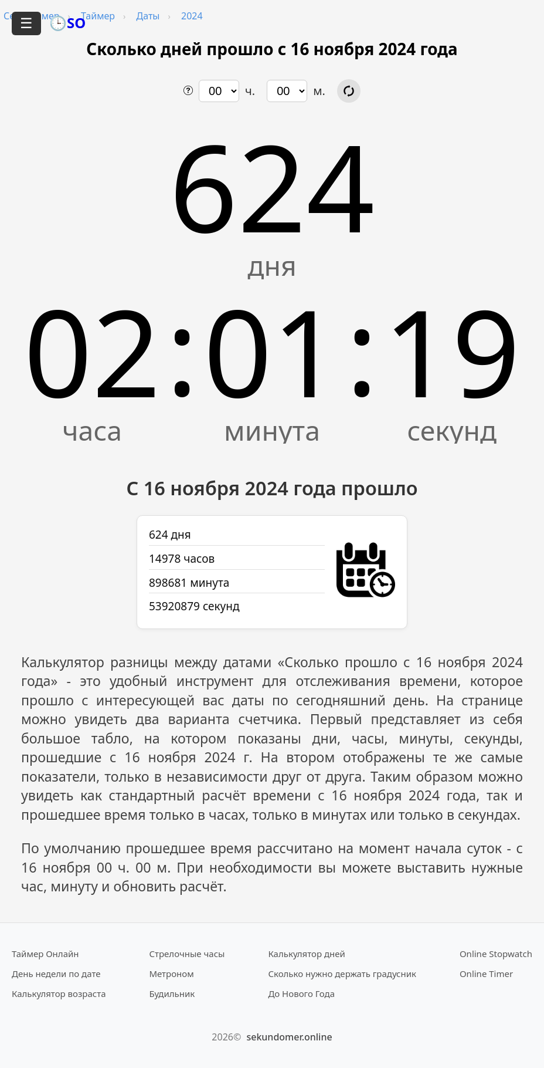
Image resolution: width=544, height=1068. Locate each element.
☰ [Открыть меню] (26, 23)
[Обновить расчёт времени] (349, 91)
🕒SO (67, 22)
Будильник (172, 993)
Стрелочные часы (187, 953)
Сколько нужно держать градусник (342, 973)
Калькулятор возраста (59, 993)
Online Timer (486, 973)
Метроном (171, 973)
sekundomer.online (289, 1036)
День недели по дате (56, 973)
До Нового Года (301, 993)
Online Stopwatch (496, 953)
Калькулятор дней (306, 953)
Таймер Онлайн (45, 953)
